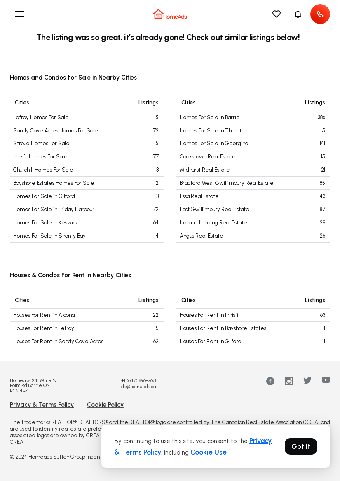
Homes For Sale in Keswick (45, 222)
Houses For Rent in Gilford (211, 341)
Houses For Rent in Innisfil (209, 315)
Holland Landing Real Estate (213, 222)
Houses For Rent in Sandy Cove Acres (58, 341)
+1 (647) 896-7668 (139, 380)
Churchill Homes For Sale (43, 170)
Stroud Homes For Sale (41, 143)
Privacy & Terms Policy (42, 404)
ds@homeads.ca (138, 386)
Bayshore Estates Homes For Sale (53, 183)
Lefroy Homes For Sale (41, 117)
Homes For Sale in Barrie (210, 117)
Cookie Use (208, 452)
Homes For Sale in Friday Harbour (53, 209)
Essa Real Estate (199, 196)
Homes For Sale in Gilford (44, 196)
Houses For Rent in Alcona (44, 315)
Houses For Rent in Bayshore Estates (223, 328)
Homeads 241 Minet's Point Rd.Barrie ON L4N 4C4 (33, 385)
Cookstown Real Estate (208, 156)
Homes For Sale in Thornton (213, 130)
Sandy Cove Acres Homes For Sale (55, 130)
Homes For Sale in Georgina (214, 143)
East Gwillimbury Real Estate (214, 209)
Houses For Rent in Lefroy (43, 328)
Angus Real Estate (201, 236)
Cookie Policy (105, 404)
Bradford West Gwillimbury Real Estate (227, 183)
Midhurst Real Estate (205, 170)
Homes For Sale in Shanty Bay (49, 236)
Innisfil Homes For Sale (40, 156)
